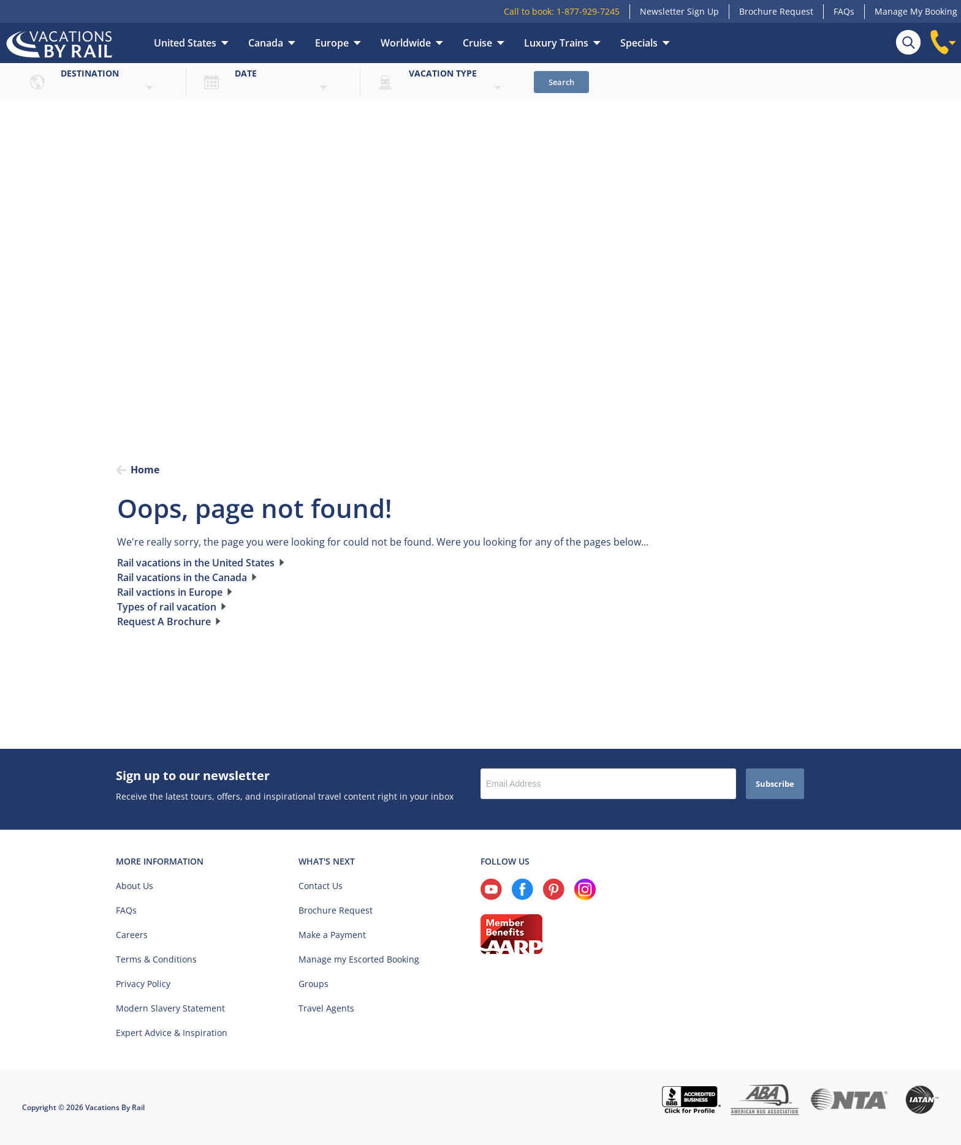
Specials (639, 43)
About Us (134, 886)
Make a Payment (332, 934)
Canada (265, 43)
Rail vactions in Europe (169, 592)
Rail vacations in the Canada (182, 577)
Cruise (477, 43)
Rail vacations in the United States (196, 562)
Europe (332, 43)
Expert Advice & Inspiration (171, 1032)
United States (185, 43)
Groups (313, 983)
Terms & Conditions (156, 959)
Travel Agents (326, 1008)
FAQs (844, 11)
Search (561, 82)
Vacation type (443, 73)
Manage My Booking (916, 11)
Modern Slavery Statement (170, 1008)
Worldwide (406, 43)
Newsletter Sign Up (679, 11)
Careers (132, 934)
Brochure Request (776, 11)
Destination (90, 73)
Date (246, 73)
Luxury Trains (556, 43)
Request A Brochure (164, 621)
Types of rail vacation (166, 607)
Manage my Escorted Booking (358, 959)
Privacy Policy (143, 983)
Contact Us (320, 886)
